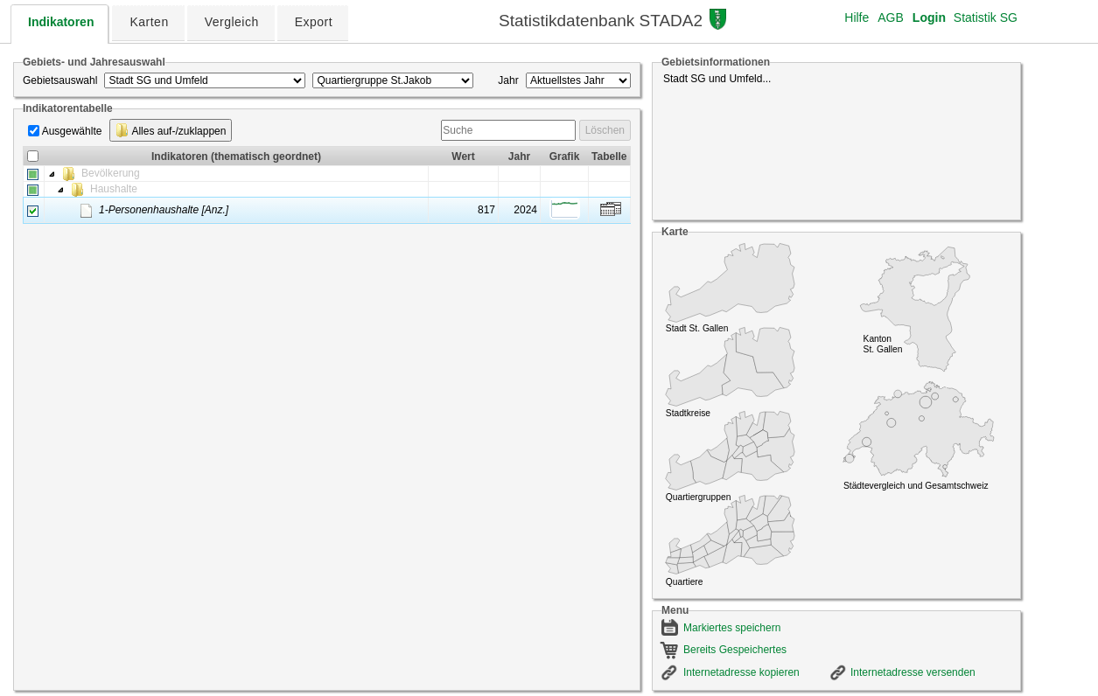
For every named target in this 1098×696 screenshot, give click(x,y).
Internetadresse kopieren (741, 672)
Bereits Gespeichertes (735, 650)
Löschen (605, 130)
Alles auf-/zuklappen (171, 130)
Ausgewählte (72, 131)
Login (929, 17)
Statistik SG (986, 17)
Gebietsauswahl (60, 80)
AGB (891, 17)
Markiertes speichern (731, 628)
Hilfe (856, 17)
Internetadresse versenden (913, 672)
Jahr (508, 80)
